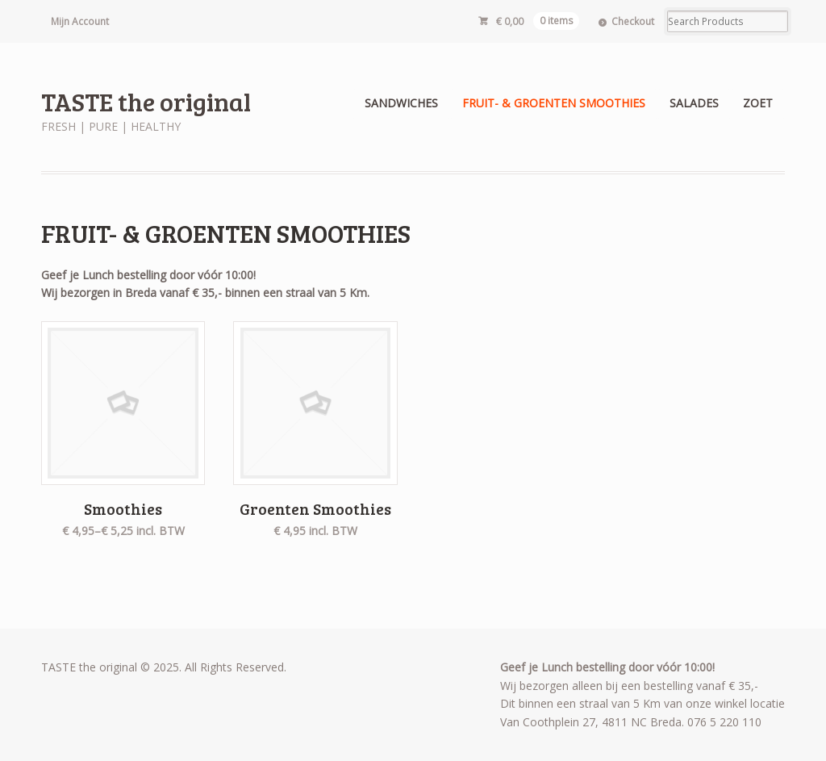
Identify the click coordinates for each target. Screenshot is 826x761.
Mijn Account (80, 21)
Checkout (632, 21)
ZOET (758, 103)
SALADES (694, 103)
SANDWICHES (401, 103)
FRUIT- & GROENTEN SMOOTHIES (553, 103)
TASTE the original (146, 101)
